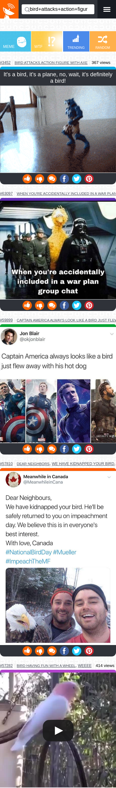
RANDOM (102, 42)
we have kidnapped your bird (83, 464)
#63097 (6, 193)
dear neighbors (33, 464)
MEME (14, 43)
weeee (85, 666)
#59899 (6, 320)
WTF (44, 43)
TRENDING (76, 41)
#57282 (6, 666)
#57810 (6, 464)
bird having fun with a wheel (46, 666)
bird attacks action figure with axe (51, 63)
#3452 (5, 63)
